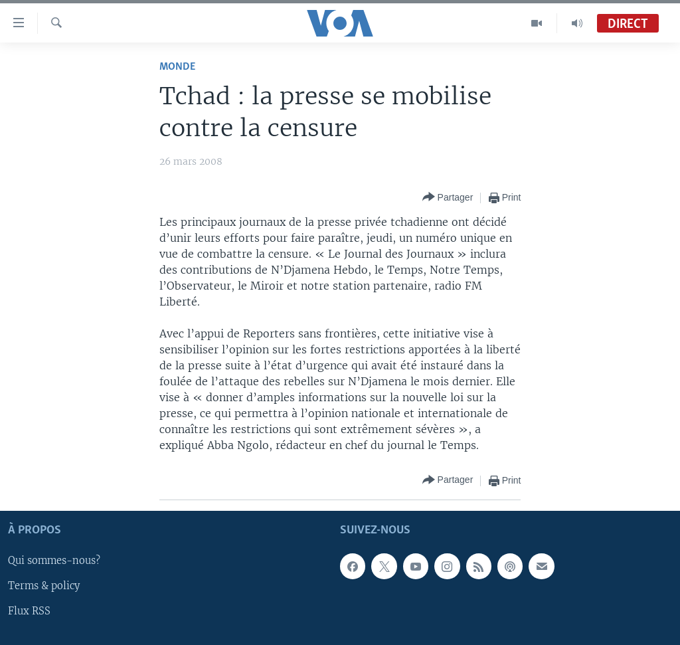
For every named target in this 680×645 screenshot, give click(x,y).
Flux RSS (29, 611)
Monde (177, 66)
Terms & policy (44, 586)
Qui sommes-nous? (54, 561)
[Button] (447, 197)
